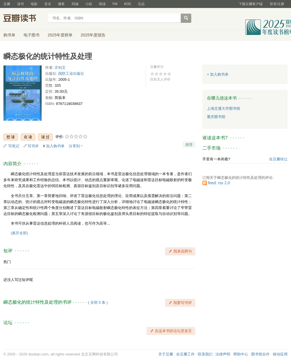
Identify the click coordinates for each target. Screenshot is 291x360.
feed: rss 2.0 (219, 183)
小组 (88, 4)
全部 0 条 (97, 302)
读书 (20, 4)
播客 (61, 4)
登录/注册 (277, 4)
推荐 (189, 144)
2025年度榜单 (60, 35)
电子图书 (32, 35)
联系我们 (205, 354)
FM (115, 4)
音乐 (47, 4)
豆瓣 (6, 4)
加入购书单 (55, 146)
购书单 (9, 35)
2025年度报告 (93, 35)
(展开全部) (19, 233)
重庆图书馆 (216, 117)
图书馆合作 (260, 354)
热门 (7, 262)
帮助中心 (240, 354)
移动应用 (280, 354)
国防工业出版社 (71, 73)
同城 (75, 4)
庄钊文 (60, 67)
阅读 (102, 4)
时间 (127, 4)
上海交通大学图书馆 (223, 108)
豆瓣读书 (24, 19)
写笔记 (13, 146)
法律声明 (222, 354)
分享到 (74, 146)
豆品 (141, 4)
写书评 (33, 146)
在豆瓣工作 (185, 354)
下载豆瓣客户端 (251, 4)
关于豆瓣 (165, 354)
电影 (34, 4)
